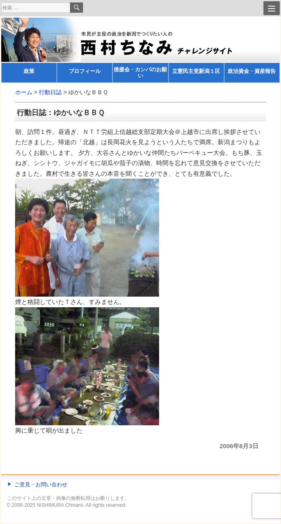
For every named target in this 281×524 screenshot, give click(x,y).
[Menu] (271, 8)
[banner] (140, 50)
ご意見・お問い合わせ (40, 484)
